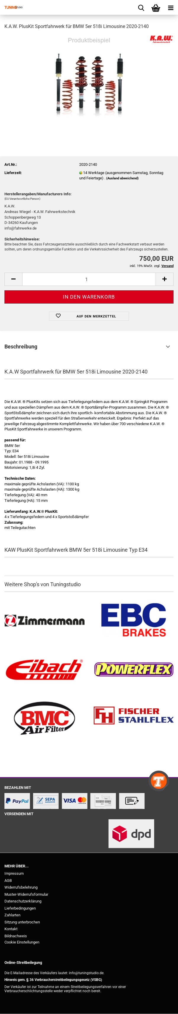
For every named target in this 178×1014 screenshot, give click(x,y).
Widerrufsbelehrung (21, 887)
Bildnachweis (15, 936)
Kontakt (10, 929)
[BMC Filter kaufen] (44, 719)
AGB (8, 880)
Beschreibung (20, 346)
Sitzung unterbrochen (22, 922)
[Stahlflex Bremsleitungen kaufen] (133, 719)
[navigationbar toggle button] (170, 7)
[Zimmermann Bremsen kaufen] (44, 621)
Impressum (14, 873)
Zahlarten (12, 915)
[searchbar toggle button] (141, 7)
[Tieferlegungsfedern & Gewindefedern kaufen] (44, 670)
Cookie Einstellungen (21, 942)
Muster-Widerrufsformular (26, 894)
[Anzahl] (89, 279)
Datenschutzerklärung (22, 901)
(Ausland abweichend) (122, 178)
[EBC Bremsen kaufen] (133, 621)
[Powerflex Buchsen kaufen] (133, 670)
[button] (13, 279)
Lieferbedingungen (20, 908)
